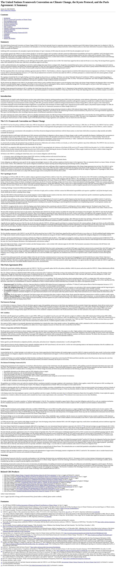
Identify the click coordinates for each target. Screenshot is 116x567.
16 (43, 269)
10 (13, 178)
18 (43, 380)
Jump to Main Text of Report (8, 10)
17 (84, 318)
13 (110, 237)
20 (82, 425)
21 (82, 439)
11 (95, 181)
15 (4, 253)
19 (64, 394)
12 (52, 233)
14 (49, 240)
